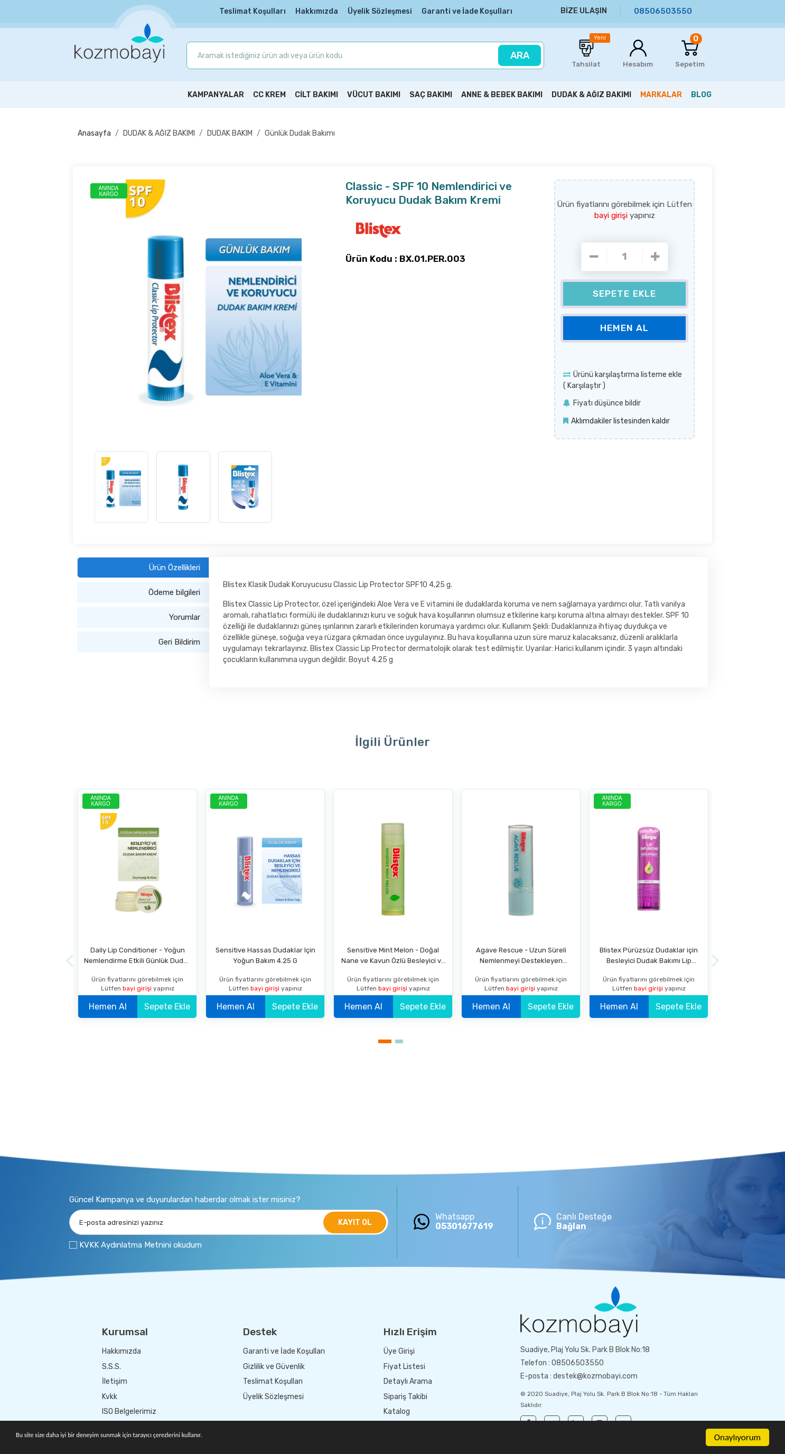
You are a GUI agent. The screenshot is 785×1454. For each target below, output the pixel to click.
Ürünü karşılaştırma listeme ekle (627, 373)
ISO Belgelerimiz (129, 1410)
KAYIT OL (355, 1220)
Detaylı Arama (408, 1380)
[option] (213, 310)
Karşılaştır (584, 384)
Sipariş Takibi (405, 1395)
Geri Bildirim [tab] (179, 640)
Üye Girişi (399, 1350)
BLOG (701, 93)
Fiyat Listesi (404, 1365)
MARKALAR (661, 93)
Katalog (397, 1410)
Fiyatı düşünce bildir (607, 402)
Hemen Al (624, 327)
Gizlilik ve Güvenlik (274, 1365)
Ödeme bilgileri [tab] (174, 591)
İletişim (114, 1380)
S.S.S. (111, 1365)
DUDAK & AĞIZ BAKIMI (159, 132)
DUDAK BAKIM (230, 132)
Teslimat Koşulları (252, 11)
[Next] (715, 959)
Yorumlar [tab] (184, 615)
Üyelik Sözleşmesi (380, 11)
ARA (519, 55)
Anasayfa (94, 132)
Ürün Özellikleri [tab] (174, 566)
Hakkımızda (316, 11)
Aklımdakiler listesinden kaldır (620, 420)
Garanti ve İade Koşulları (467, 11)
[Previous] (69, 959)
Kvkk (109, 1395)
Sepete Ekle (624, 292)
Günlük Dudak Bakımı (300, 132)
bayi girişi (612, 214)
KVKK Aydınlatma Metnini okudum (140, 1243)
